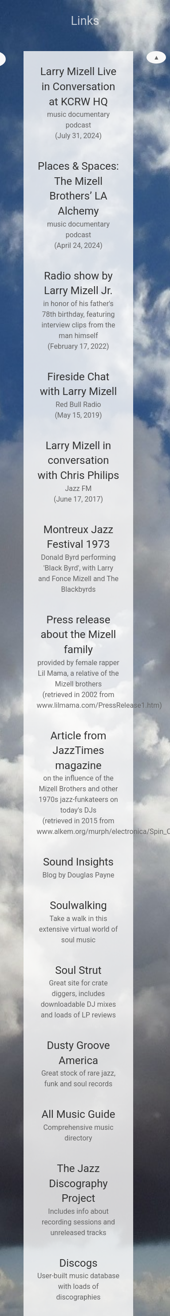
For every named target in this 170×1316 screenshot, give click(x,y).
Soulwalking (78, 905)
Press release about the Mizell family (78, 635)
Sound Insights (78, 862)
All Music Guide (78, 1114)
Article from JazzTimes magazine (78, 751)
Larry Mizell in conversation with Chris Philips (78, 460)
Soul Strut (78, 970)
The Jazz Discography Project (78, 1183)
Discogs (78, 1263)
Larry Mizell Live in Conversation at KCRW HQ (78, 86)
